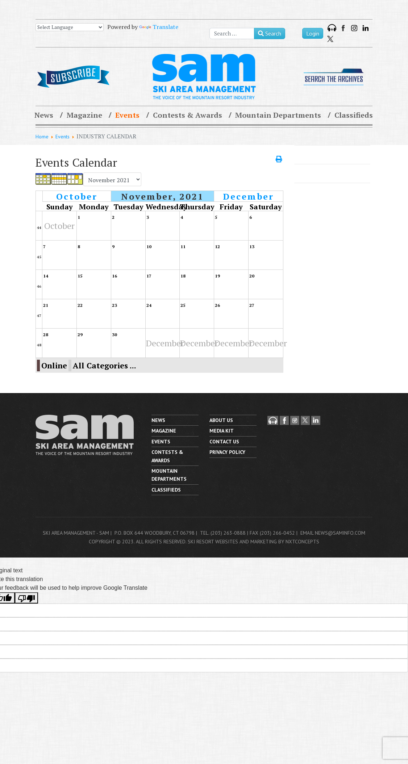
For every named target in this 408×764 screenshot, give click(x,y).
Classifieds (353, 115)
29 (80, 334)
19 (217, 276)
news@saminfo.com (340, 533)
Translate (158, 27)
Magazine (84, 115)
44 (39, 227)
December (248, 196)
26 (217, 305)
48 (39, 345)
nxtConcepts (302, 541)
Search (269, 33)
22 (80, 305)
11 (183, 246)
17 (148, 276)
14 (45, 276)
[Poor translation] (26, 598)
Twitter (330, 39)
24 (148, 305)
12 (217, 246)
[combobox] (231, 33)
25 (183, 305)
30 (114, 334)
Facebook (344, 28)
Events (127, 115)
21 (45, 305)
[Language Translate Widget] (70, 27)
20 (251, 276)
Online (54, 365)
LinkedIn (365, 28)
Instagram (354, 28)
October (76, 196)
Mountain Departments (278, 115)
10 (148, 246)
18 (183, 276)
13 (251, 246)
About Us (221, 420)
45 (39, 257)
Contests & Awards (187, 115)
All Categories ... (104, 365)
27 (251, 305)
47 (39, 315)
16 (114, 276)
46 (39, 286)
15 (80, 276)
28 (45, 334)
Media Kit (221, 430)
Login (312, 33)
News (43, 115)
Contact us (224, 441)
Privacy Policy (227, 452)
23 (114, 305)
